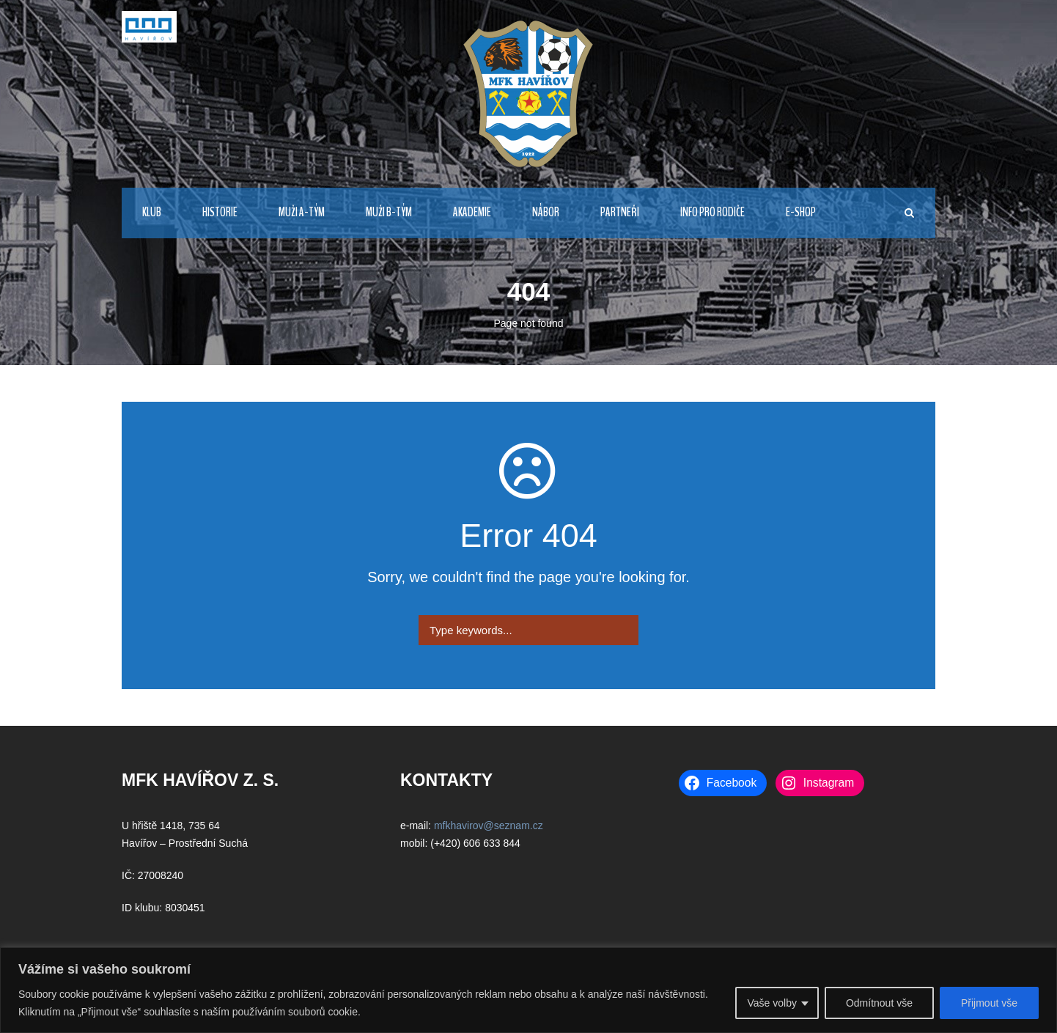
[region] (528, 990)
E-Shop (801, 212)
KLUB (151, 212)
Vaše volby (771, 1003)
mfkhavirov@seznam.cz (488, 825)
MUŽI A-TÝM (302, 212)
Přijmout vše (989, 1003)
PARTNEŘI (619, 212)
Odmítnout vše (879, 1003)
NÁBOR (545, 212)
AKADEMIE (472, 212)
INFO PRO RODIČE (712, 212)
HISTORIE (219, 212)
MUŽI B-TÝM (389, 212)
